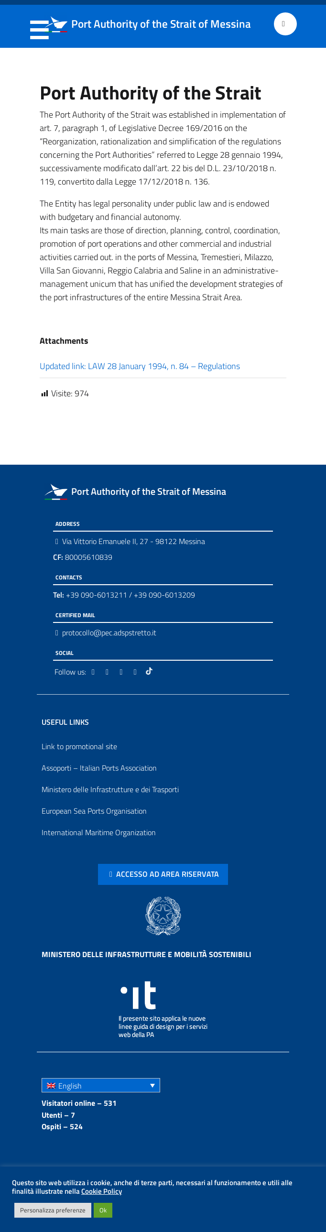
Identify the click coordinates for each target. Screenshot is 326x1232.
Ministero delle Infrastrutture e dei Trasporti (110, 789)
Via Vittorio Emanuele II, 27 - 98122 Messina (133, 541)
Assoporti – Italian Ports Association (99, 768)
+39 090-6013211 (96, 594)
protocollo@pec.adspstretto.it (109, 632)
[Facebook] (95, 671)
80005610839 (82, 557)
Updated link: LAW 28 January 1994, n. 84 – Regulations (140, 366)
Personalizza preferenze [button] (53, 1210)
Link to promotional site (79, 746)
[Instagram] (123, 671)
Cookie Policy (101, 1191)
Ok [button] (103, 1210)
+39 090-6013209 (164, 594)
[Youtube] (137, 671)
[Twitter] (109, 671)
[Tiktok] (150, 671)
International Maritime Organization (99, 832)
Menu (39, 24)
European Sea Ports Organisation (94, 811)
